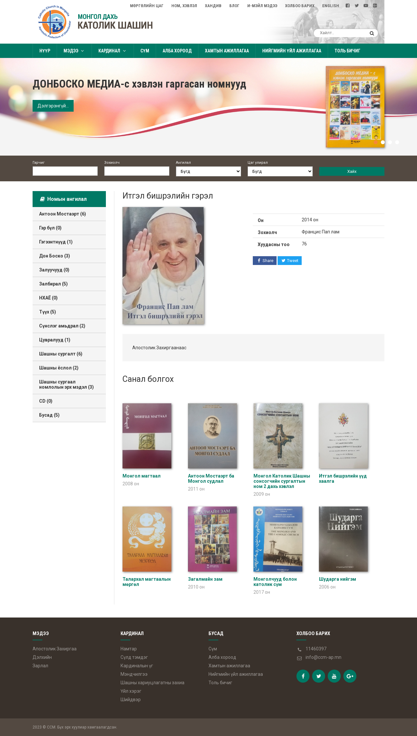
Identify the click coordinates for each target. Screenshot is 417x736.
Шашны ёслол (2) (59, 367)
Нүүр (44, 50)
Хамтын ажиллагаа (227, 50)
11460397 (316, 648)
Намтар (129, 648)
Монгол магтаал (141, 476)
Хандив (213, 5)
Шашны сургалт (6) (60, 353)
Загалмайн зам (205, 579)
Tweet (290, 260)
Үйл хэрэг (131, 691)
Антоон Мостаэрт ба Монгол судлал (211, 478)
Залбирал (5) (53, 283)
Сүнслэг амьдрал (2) (62, 325)
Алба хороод (177, 50)
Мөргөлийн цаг (147, 5)
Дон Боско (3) (54, 255)
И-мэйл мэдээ (262, 5)
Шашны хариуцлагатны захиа (152, 682)
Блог (234, 5)
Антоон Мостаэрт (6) (62, 213)
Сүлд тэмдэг (134, 657)
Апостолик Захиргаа (55, 648)
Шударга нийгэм (337, 579)
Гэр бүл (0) (50, 227)
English (330, 5)
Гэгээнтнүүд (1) (56, 241)
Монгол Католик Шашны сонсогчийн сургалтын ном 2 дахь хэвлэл (281, 481)
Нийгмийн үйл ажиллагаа (291, 50)
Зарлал (40, 665)
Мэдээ (74, 50)
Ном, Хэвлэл (184, 5)
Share (264, 260)
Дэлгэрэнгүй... (53, 105)
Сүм (144, 50)
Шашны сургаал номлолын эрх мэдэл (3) (66, 384)
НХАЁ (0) (48, 297)
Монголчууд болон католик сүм (275, 581)
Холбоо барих (299, 5)
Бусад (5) (49, 415)
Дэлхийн (42, 657)
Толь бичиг (347, 50)
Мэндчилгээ (134, 674)
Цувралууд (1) (54, 339)
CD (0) (45, 401)
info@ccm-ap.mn (323, 657)
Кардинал (112, 50)
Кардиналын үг (137, 665)
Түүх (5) (47, 311)
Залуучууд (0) (54, 269)
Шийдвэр (131, 699)
